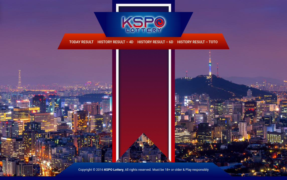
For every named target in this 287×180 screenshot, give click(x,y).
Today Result (81, 42)
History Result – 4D (115, 42)
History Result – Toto (197, 42)
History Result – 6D (155, 42)
